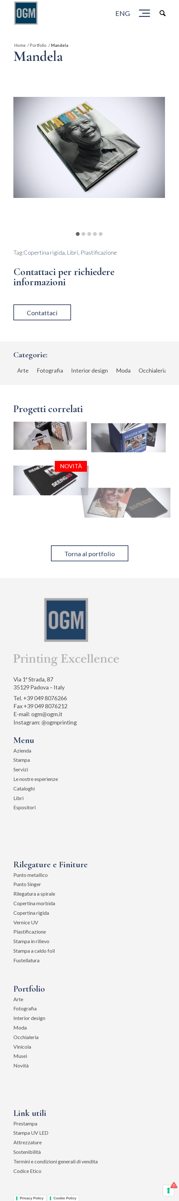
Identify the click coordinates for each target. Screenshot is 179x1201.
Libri (72, 252)
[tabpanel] (89, 147)
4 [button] (95, 234)
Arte (18, 999)
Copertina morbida (34, 903)
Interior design (29, 1018)
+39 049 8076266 (45, 698)
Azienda (22, 750)
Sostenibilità (27, 1152)
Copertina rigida (44, 252)
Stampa (21, 760)
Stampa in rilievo (31, 941)
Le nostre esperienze (35, 779)
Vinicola (22, 1047)
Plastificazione (99, 252)
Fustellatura (26, 960)
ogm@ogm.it (46, 713)
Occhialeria (26, 1037)
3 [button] (89, 234)
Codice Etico (27, 1171)
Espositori (24, 807)
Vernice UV (25, 922)
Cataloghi (24, 788)
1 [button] (78, 234)
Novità (21, 1065)
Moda (20, 1027)
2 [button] (83, 234)
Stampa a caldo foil (34, 951)
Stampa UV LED (30, 1133)
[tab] (78, 231)
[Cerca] (159, 13)
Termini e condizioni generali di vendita (55, 1161)
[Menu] (144, 13)
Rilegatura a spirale (34, 894)
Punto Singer (27, 884)
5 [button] (101, 234)
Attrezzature (27, 1142)
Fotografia (25, 1008)
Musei (20, 1056)
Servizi (20, 769)
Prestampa (25, 1123)
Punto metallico (30, 875)
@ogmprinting (59, 722)
